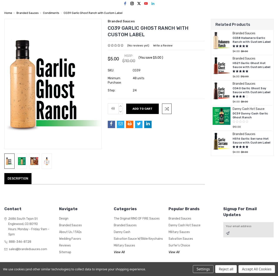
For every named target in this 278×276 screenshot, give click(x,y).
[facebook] (125, 3)
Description (18, 178)
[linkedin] (152, 3)
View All (119, 252)
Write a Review (162, 45)
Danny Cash (122, 232)
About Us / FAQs (70, 232)
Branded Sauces (70, 225)
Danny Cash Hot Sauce (184, 225)
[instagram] (132, 3)
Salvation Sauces (181, 239)
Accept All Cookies (256, 269)
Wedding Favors (70, 239)
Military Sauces (124, 245)
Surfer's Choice (179, 245)
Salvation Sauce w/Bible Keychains (138, 239)
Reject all (226, 269)
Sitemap (65, 252)
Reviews (65, 245)
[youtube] (145, 3)
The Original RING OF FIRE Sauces (137, 218)
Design (63, 218)
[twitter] (139, 3)
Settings (203, 269)
